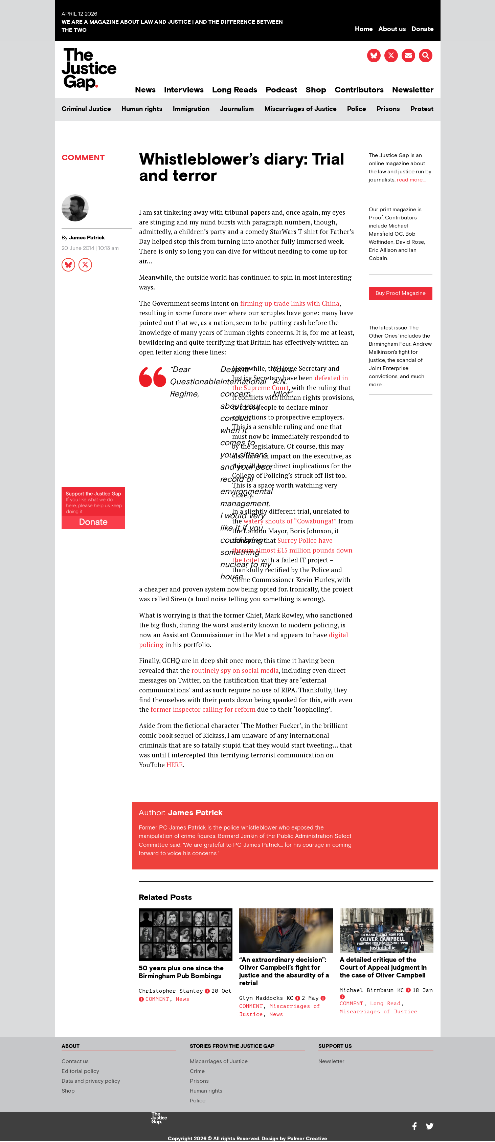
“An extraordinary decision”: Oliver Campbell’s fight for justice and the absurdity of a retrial (284, 972)
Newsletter (413, 90)
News (145, 90)
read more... (411, 180)
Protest (421, 109)
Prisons (388, 109)
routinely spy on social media (235, 670)
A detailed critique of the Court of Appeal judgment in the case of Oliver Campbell (383, 968)
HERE (174, 764)
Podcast (281, 90)
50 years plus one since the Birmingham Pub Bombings (181, 972)
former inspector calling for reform (203, 709)
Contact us (75, 1061)
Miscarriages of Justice (301, 109)
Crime (197, 1071)
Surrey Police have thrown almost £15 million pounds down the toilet (292, 550)
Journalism (237, 109)
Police (356, 109)
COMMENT (83, 157)
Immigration (191, 109)
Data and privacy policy (91, 1081)
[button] (425, 55)
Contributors (359, 90)
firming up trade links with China (289, 303)
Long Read (385, 1003)
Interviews (184, 90)
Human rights (141, 109)
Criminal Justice (86, 109)
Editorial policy (80, 1071)
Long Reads (234, 90)
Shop (316, 90)
